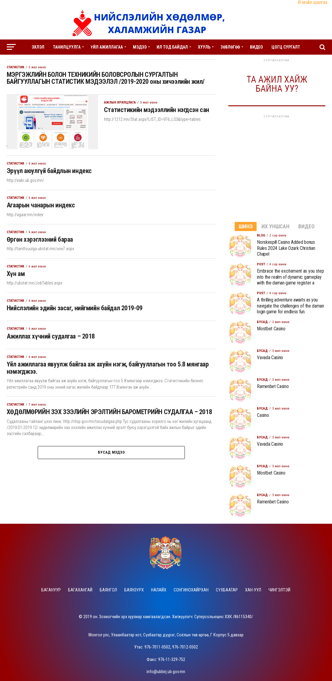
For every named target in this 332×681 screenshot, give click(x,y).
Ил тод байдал (172, 47)
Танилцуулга (67, 47)
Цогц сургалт (285, 47)
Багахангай (80, 590)
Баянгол (108, 590)
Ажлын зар (166, 63)
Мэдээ (140, 47)
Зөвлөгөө (230, 47)
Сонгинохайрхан (191, 590)
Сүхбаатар (227, 590)
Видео (256, 47)
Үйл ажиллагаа (107, 47)
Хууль (204, 47)
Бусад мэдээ (111, 463)
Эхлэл (38, 47)
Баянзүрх (134, 590)
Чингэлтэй (279, 590)
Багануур (51, 590)
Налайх (158, 590)
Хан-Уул (253, 590)
